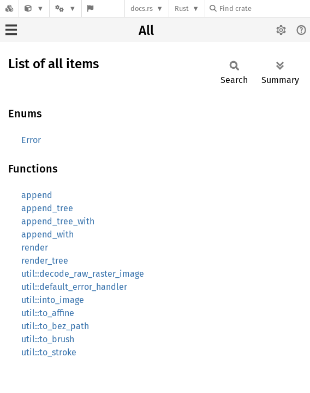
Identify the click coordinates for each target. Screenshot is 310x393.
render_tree (44, 260)
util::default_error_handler (74, 287)
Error (31, 140)
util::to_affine (47, 313)
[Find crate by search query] (264, 8)
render (34, 247)
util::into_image (52, 300)
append (36, 195)
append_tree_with (57, 221)
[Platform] (65, 8)
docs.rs (141, 8)
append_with (47, 234)
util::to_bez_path (55, 326)
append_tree (47, 208)
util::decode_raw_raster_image (82, 274)
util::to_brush (47, 339)
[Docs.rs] (9, 8)
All (146, 30)
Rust (182, 8)
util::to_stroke (48, 352)
